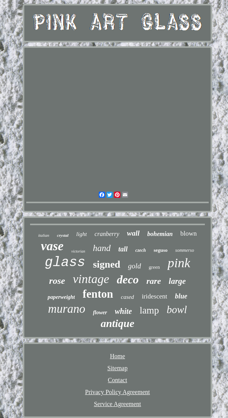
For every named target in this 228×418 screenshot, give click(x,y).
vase (52, 246)
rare (153, 281)
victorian (78, 251)
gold (134, 266)
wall (133, 233)
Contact (117, 380)
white (123, 311)
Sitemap (117, 368)
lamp (149, 310)
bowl (177, 309)
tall (123, 249)
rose (57, 281)
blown (189, 233)
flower (100, 312)
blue (181, 296)
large (177, 281)
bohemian (160, 234)
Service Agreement (117, 404)
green (154, 267)
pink (178, 263)
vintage (91, 279)
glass (65, 262)
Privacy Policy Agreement (117, 392)
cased (127, 297)
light (81, 234)
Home (117, 356)
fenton (98, 294)
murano (66, 308)
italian (43, 235)
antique (117, 323)
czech (140, 250)
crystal (63, 235)
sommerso (184, 250)
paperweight (61, 297)
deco (128, 279)
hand (102, 248)
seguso (160, 250)
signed (106, 264)
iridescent (154, 296)
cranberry (107, 234)
